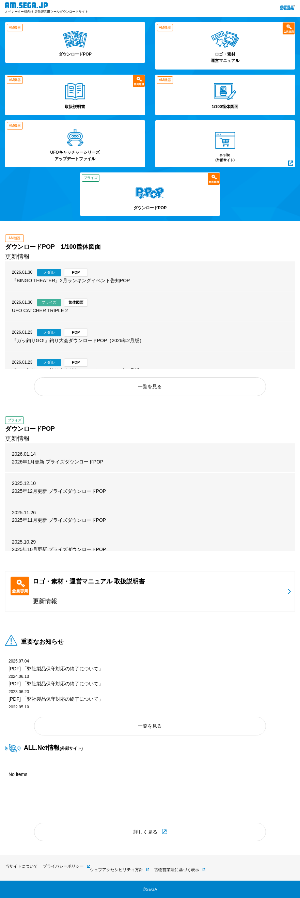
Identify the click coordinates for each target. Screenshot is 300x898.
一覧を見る (150, 386)
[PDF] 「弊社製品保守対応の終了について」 (56, 668)
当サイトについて (21, 866)
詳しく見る (145, 832)
